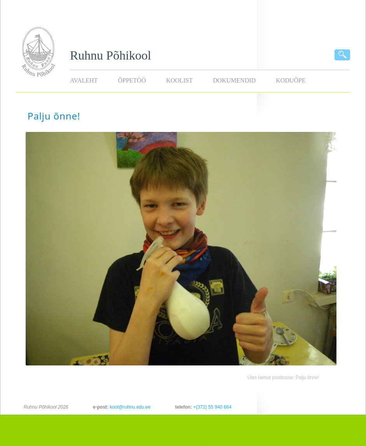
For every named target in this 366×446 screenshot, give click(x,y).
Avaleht (84, 80)
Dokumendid (234, 80)
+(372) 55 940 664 (212, 407)
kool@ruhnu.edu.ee (130, 407)
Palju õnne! (307, 377)
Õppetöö (132, 80)
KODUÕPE (290, 80)
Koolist (179, 80)
